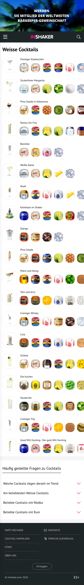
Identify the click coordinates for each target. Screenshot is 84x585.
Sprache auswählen (58, 538)
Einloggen (42, 566)
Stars (8, 547)
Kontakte (52, 530)
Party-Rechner (14, 530)
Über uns (10, 555)
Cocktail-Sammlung (17, 538)
